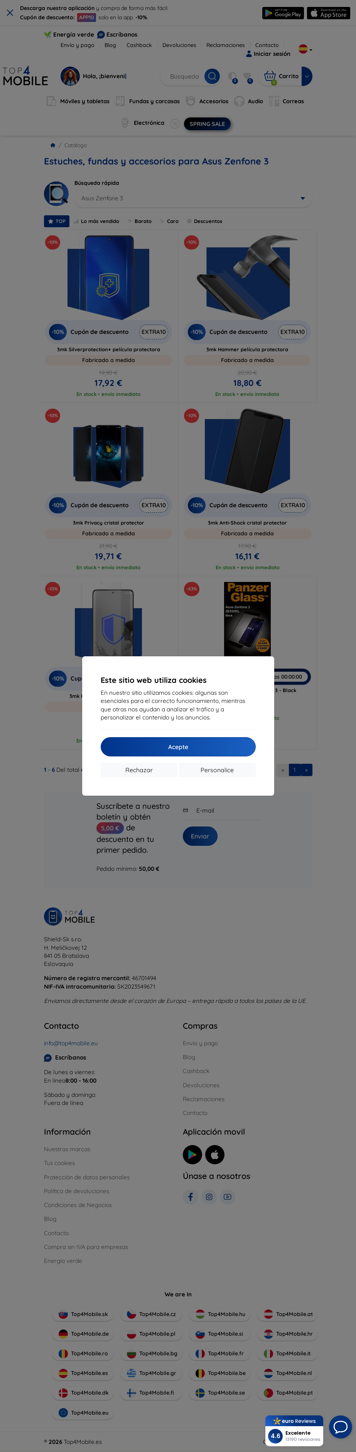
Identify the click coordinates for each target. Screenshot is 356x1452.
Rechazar (139, 770)
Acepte (178, 747)
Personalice (217, 770)
